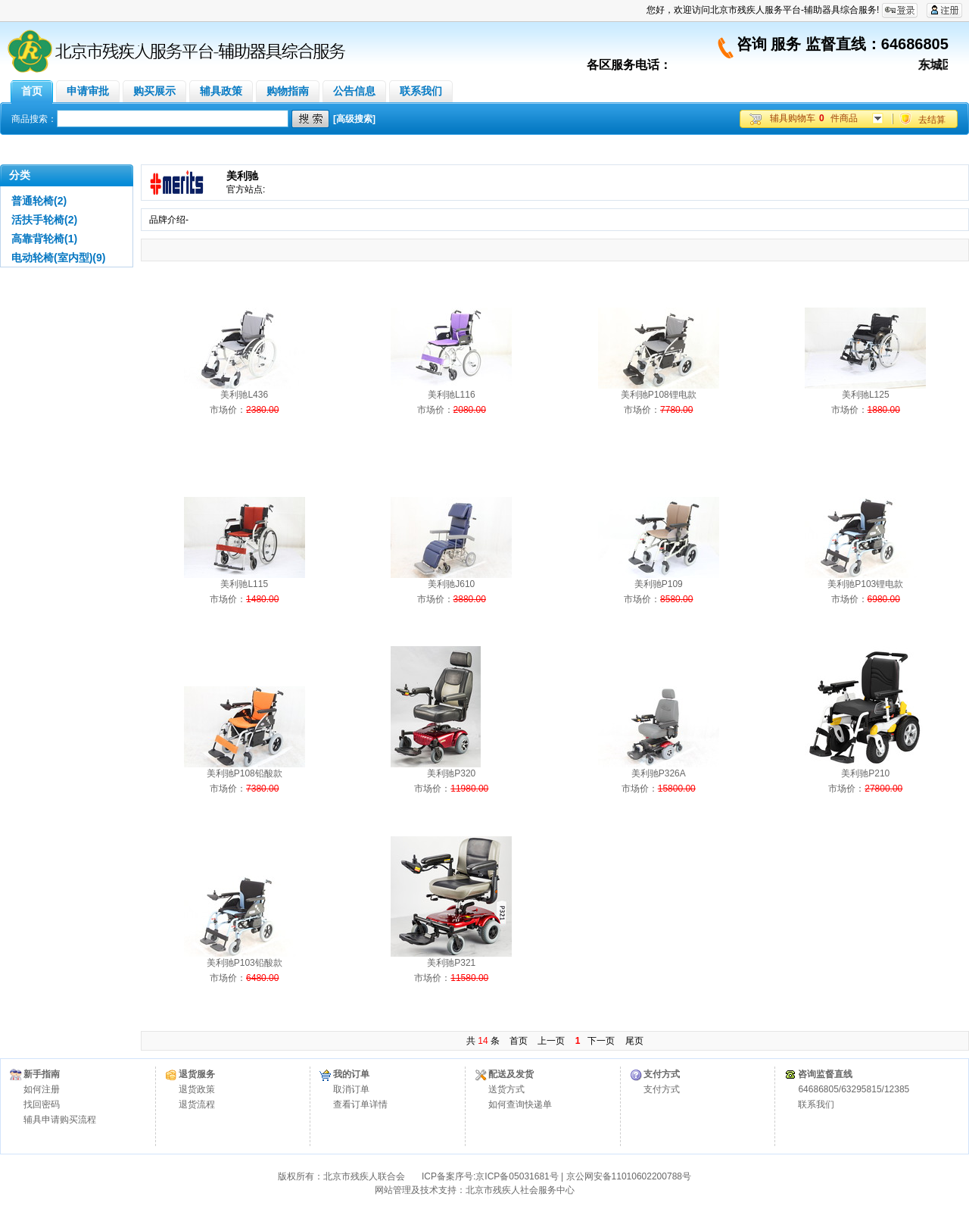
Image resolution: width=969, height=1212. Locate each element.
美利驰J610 (451, 584)
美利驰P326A (658, 773)
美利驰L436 (244, 394)
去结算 (932, 119)
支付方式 (661, 1089)
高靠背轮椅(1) (44, 239)
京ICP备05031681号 (516, 1176)
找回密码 (41, 1104)
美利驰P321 (451, 962)
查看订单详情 (360, 1104)
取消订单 (351, 1089)
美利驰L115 (244, 584)
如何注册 (41, 1089)
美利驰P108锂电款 (658, 394)
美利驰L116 (451, 394)
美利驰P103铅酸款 (244, 962)
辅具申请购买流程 (59, 1119)
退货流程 (197, 1104)
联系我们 (816, 1104)
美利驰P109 (658, 584)
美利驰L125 (866, 394)
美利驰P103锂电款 (865, 584)
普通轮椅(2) (39, 201)
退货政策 (197, 1089)
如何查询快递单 (520, 1104)
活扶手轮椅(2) (44, 220)
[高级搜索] (354, 119)
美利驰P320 (451, 773)
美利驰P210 (865, 773)
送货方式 (506, 1089)
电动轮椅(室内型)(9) (58, 257)
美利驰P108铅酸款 (244, 773)
